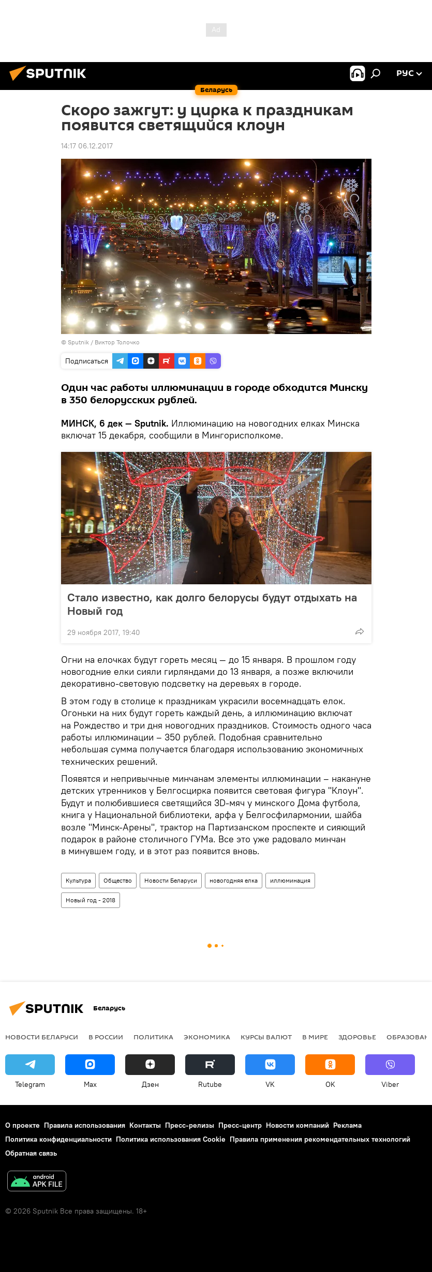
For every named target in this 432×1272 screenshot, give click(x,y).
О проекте (22, 1125)
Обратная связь (31, 1153)
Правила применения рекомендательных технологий (320, 1139)
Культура (78, 880)
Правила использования (84, 1125)
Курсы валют (266, 1036)
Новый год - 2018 (90, 900)
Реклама (347, 1125)
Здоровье (357, 1036)
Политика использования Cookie (171, 1139)
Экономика (207, 1036)
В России (105, 1036)
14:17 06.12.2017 (87, 145)
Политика (153, 1036)
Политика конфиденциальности (58, 1139)
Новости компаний (297, 1125)
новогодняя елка (234, 880)
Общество (117, 880)
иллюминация (290, 880)
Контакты (145, 1125)
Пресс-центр (240, 1125)
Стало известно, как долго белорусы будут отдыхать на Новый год (212, 603)
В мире (315, 1036)
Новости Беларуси (170, 880)
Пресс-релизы (189, 1125)
